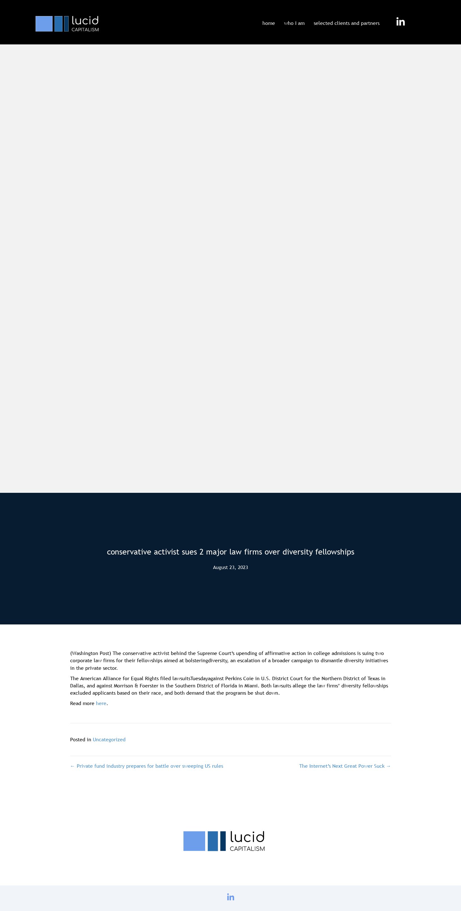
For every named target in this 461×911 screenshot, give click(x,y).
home (268, 23)
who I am (294, 23)
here (101, 703)
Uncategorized (109, 739)
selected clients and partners (346, 23)
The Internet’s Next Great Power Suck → (345, 765)
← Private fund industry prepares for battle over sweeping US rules (146, 765)
